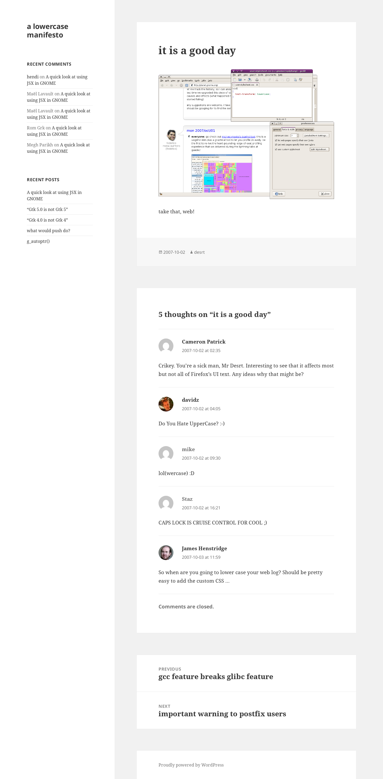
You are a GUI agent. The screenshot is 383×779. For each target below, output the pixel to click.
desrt (199, 252)
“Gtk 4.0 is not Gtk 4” (47, 220)
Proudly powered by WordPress (191, 765)
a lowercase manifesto (47, 30)
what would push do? (48, 231)
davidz (190, 399)
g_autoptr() (38, 241)
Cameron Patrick (204, 341)
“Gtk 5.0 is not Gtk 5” (47, 209)
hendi (33, 77)
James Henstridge (204, 548)
